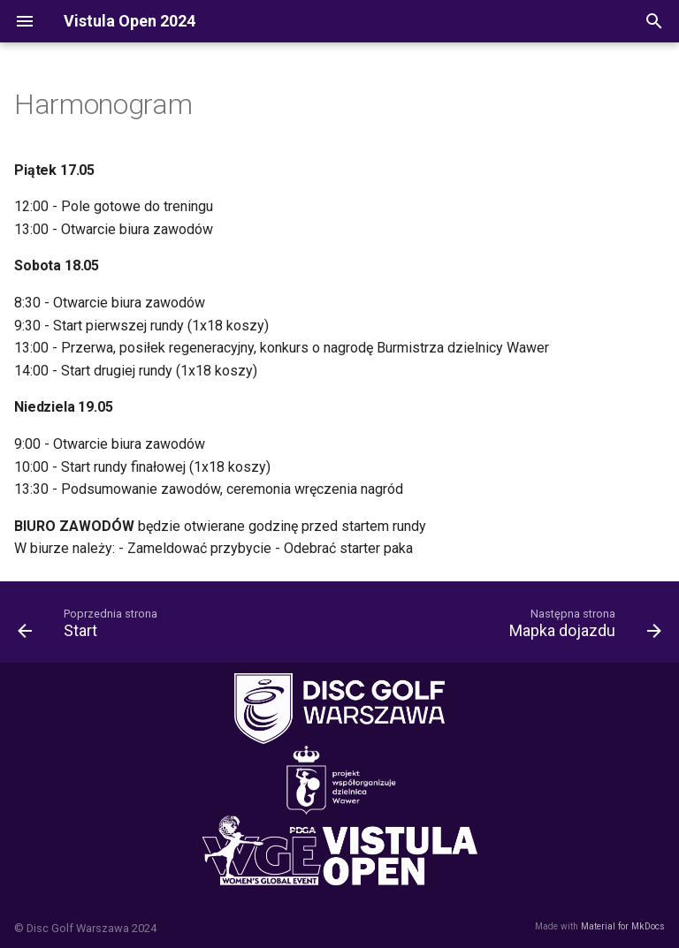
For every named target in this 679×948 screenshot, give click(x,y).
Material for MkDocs (623, 926)
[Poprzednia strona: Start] (91, 627)
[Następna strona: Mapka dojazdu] (581, 627)
